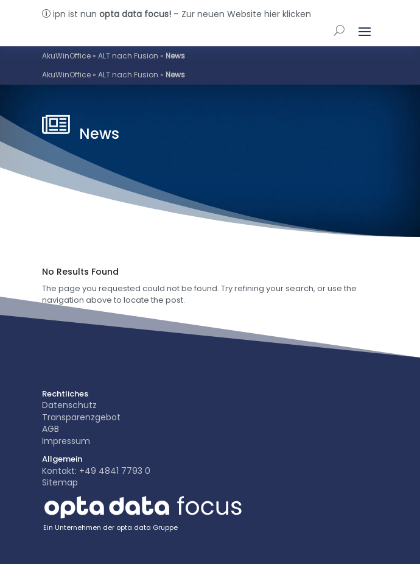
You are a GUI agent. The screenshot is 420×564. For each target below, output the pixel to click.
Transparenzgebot (81, 417)
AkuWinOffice (66, 56)
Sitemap (60, 482)
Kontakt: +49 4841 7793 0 (96, 471)
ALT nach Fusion (128, 56)
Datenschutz (69, 405)
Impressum (66, 441)
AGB (50, 429)
